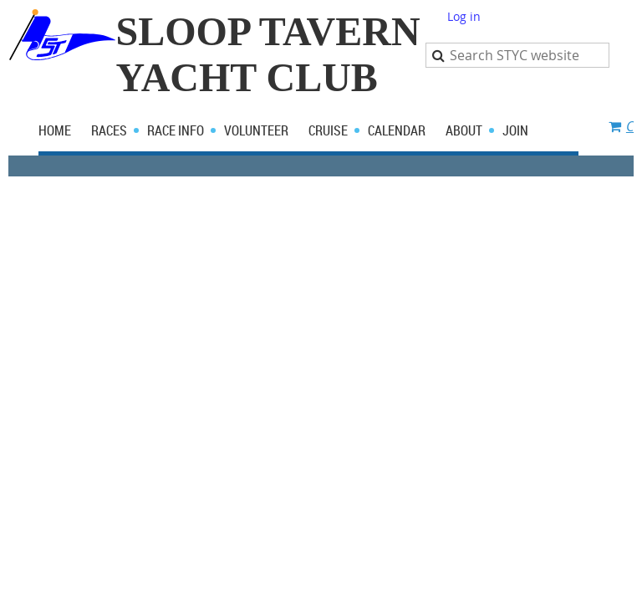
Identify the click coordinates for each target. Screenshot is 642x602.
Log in (464, 16)
